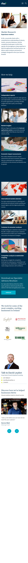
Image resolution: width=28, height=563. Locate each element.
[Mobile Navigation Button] (22, 3)
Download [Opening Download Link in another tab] (8, 292)
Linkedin (4, 382)
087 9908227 (5, 378)
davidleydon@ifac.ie (8, 380)
